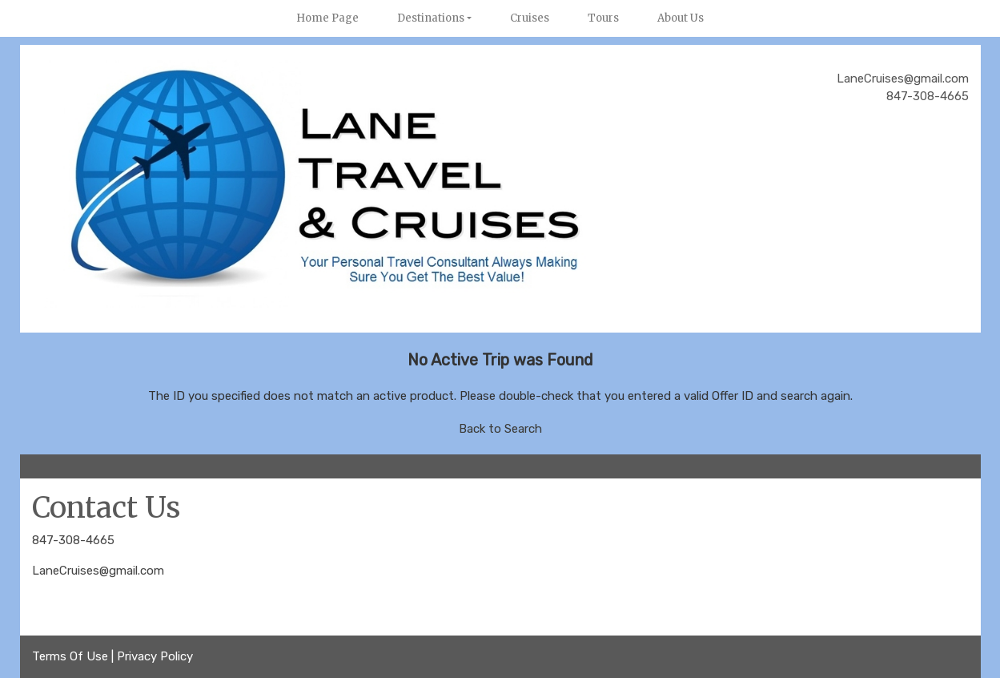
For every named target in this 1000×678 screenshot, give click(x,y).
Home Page (327, 18)
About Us (680, 18)
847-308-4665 (73, 540)
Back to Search (500, 429)
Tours (603, 18)
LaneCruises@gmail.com (98, 570)
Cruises (529, 18)
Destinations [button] (430, 18)
